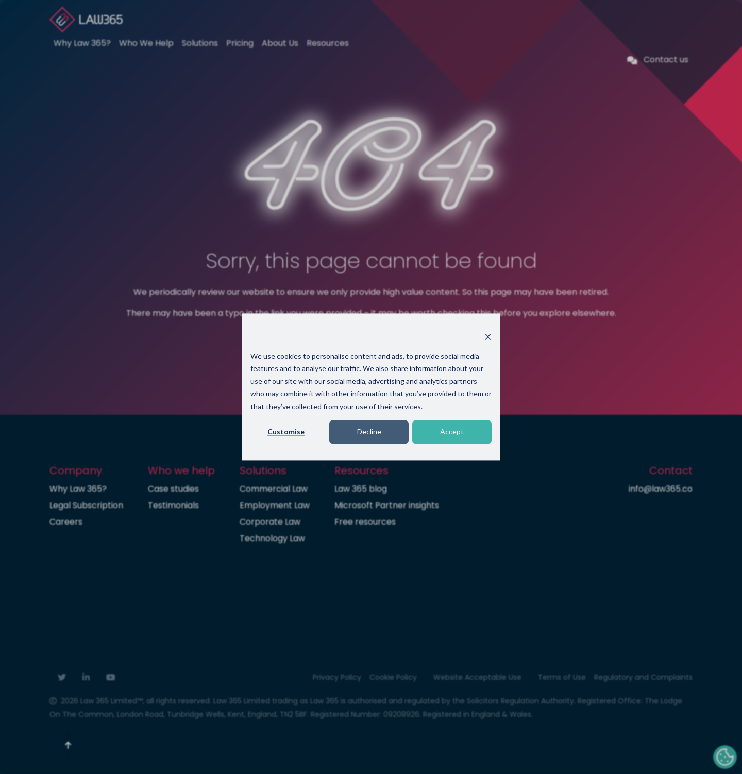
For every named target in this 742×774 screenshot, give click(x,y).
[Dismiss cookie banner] (488, 336)
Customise (286, 431)
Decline (369, 431)
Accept (452, 431)
